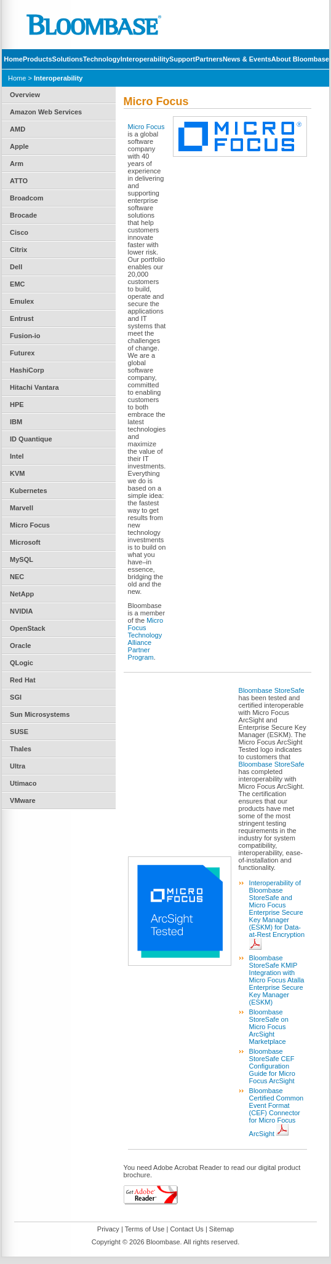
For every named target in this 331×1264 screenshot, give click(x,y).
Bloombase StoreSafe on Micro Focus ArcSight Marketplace (269, 1026)
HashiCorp (27, 370)
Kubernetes (28, 490)
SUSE (19, 731)
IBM (16, 421)
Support (182, 59)
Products (37, 59)
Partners (209, 59)
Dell (16, 267)
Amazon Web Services (46, 112)
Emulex (22, 301)
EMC (17, 284)
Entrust (22, 318)
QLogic (21, 662)
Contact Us (186, 1229)
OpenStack (27, 628)
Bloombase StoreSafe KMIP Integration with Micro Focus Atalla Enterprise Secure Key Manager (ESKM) (277, 980)
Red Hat (23, 680)
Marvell (21, 508)
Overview (25, 94)
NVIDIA (21, 611)
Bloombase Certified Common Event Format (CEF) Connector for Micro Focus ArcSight (276, 1112)
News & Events (247, 59)
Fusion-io (25, 335)
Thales (20, 748)
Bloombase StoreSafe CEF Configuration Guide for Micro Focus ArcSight (272, 1066)
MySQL (21, 559)
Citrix (18, 249)
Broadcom (26, 198)
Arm (16, 163)
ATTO (19, 180)
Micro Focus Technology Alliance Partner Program (145, 639)
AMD (17, 129)
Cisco (19, 232)
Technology (102, 59)
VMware (23, 800)
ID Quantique (31, 439)
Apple (19, 146)
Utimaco (23, 783)
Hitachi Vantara (34, 387)
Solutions (67, 59)
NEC (17, 576)
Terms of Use (145, 1229)
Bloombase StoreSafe (272, 690)
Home (13, 59)
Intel (17, 456)
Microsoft (25, 542)
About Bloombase (300, 59)
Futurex (22, 353)
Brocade (23, 215)
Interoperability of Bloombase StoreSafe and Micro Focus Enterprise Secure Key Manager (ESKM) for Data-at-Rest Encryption (277, 908)
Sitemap (221, 1229)
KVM (17, 473)
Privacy (108, 1229)
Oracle (20, 645)
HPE (17, 404)
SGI (16, 697)
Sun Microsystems (40, 714)
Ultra (17, 766)
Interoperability (145, 59)
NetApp (22, 594)
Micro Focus (30, 525)
